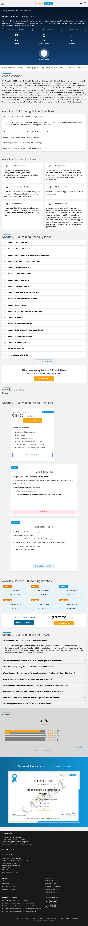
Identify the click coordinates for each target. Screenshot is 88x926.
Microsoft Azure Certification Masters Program (18, 844)
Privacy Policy (25, 918)
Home (2, 11)
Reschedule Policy (52, 918)
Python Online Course (9, 863)
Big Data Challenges (52, 892)
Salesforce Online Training (11, 865)
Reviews (71, 68)
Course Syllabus (8, 68)
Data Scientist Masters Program (12, 837)
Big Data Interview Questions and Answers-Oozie (19, 911)
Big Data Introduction (52, 881)
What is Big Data (50, 884)
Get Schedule (44, 512)
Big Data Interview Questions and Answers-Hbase (19, 906)
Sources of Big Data (51, 889)
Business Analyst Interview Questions (15, 900)
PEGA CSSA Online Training (11, 872)
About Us (5, 881)
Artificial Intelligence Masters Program (15, 842)
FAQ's (62, 68)
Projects (71, 43)
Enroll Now (44, 379)
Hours (16, 43)
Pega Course (6, 868)
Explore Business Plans (44, 566)
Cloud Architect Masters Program (13, 839)
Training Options (32, 68)
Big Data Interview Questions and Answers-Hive (18, 903)
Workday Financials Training (11, 859)
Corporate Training (9, 889)
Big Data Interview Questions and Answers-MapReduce (21, 909)
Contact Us (65, 918)
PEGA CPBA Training (8, 870)
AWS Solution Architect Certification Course (17, 861)
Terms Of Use (13, 918)
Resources (6, 884)
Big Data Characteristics (53, 886)
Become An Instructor (9, 886)
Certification (81, 68)
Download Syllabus (32, 455)
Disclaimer (75, 918)
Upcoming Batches (49, 68)
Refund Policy (38, 918)
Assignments (44, 43)
